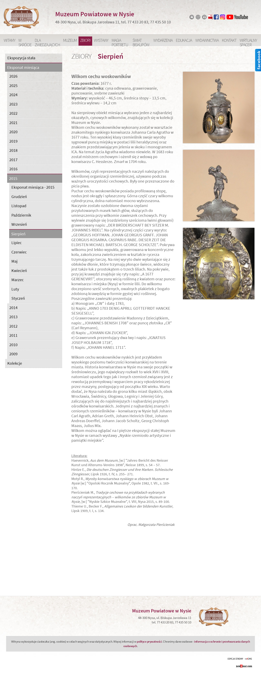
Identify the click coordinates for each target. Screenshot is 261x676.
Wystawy (101, 40)
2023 (13, 104)
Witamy (9, 40)
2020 (13, 131)
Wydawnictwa (207, 40)
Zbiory (85, 40)
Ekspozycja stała (21, 57)
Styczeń (18, 298)
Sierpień (18, 234)
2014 (13, 307)
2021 (13, 122)
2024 (13, 94)
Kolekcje (14, 363)
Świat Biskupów (141, 41)
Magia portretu (120, 41)
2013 (13, 316)
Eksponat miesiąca (23, 67)
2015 (13, 178)
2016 (13, 168)
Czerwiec (19, 251)
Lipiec (16, 242)
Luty (15, 289)
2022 (13, 113)
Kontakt (229, 40)
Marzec (17, 279)
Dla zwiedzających (47, 41)
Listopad (18, 205)
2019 (13, 141)
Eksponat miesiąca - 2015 (32, 187)
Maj (14, 261)
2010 (13, 344)
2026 (13, 76)
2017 (13, 159)
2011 (13, 335)
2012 (13, 326)
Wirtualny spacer (248, 41)
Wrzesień (19, 224)
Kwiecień (19, 270)
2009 (13, 353)
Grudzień (19, 196)
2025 (13, 85)
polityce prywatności (149, 641)
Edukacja (184, 40)
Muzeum (70, 40)
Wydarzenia (163, 40)
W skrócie (24, 41)
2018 (13, 150)
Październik (21, 215)
